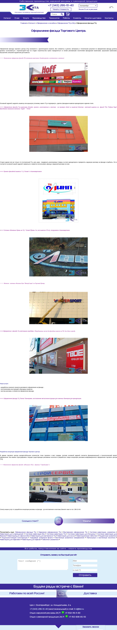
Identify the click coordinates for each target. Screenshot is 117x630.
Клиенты (77, 18)
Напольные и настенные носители (101, 538)
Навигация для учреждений (11, 534)
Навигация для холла (66, 536)
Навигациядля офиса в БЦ (18, 536)
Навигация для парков (31, 539)
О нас (17, 18)
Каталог (7, 18)
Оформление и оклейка (46, 23)
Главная (23, 23)
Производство (39, 18)
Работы (66, 18)
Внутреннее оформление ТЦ (75, 532)
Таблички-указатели (50, 539)
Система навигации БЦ (35, 534)
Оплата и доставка (93, 18)
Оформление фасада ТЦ (25, 532)
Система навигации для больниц (81, 534)
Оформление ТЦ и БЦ (66, 23)
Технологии (54, 18)
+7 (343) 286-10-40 (61, 5)
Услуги (26, 18)
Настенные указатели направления (69, 538)
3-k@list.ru (79, 609)
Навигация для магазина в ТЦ (43, 536)
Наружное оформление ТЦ (49, 532)
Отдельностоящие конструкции (15, 538)
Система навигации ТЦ (56, 534)
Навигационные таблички (86, 536)
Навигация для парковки (10, 539)
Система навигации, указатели (102, 532)
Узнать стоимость (61, 9)
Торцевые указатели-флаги (41, 538)
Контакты (109, 18)
